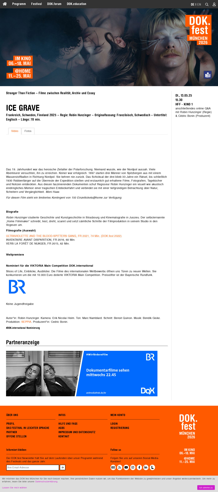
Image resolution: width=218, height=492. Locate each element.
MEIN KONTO (118, 415)
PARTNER (11, 432)
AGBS (61, 428)
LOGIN (114, 423)
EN (199, 4)
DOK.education (76, 4)
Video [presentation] (14, 131)
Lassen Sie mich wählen (14, 487)
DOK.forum (54, 4)
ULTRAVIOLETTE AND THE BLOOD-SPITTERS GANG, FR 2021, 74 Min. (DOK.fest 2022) (64, 236)
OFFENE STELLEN (16, 436)
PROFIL (10, 423)
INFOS (61, 415)
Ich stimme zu (206, 487)
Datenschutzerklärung (46, 481)
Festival (36, 4)
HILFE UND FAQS (67, 423)
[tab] (14, 131)
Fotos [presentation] (28, 131)
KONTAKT (63, 436)
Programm (19, 4)
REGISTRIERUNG (120, 428)
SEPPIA (26, 322)
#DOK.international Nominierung (23, 328)
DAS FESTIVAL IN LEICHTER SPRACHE (27, 428)
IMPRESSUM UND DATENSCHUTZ (77, 432)
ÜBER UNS (12, 415)
